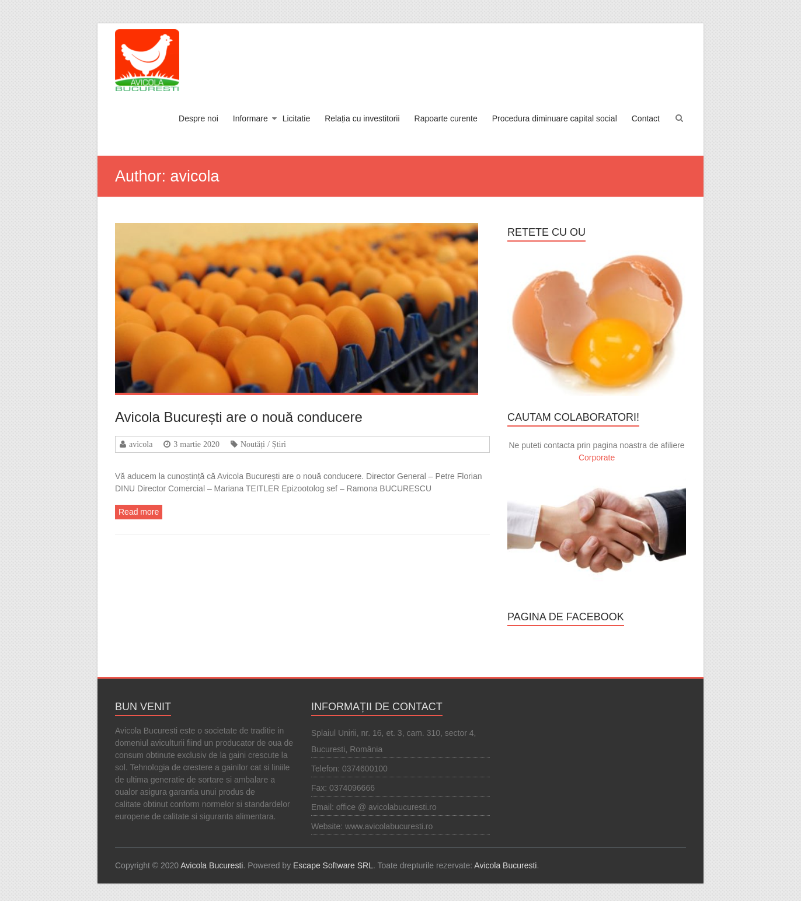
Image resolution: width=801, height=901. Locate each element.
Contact (646, 118)
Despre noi (198, 118)
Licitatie (296, 118)
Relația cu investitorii (362, 118)
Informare (250, 118)
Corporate (597, 457)
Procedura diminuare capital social (554, 118)
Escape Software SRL (333, 865)
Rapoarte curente (446, 118)
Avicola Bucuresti (211, 865)
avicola (140, 444)
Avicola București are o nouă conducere (239, 417)
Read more (139, 511)
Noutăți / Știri (263, 444)
